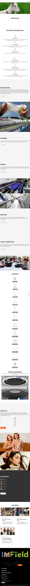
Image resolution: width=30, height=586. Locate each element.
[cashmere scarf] (15, 287)
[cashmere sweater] (15, 302)
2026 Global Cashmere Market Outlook (22, 520)
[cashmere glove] (15, 326)
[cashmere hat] (15, 279)
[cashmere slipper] (15, 342)
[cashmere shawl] (15, 294)
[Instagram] (4, 582)
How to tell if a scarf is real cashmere (6, 520)
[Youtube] (3, 582)
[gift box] (15, 365)
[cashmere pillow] (15, 357)
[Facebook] (1, 582)
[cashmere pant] (15, 310)
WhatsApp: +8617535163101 (5, 577)
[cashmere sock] (15, 334)
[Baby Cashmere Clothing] (15, 318)
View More (3, 96)
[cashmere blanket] (15, 349)
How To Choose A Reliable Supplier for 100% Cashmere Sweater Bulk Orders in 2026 (6, 539)
